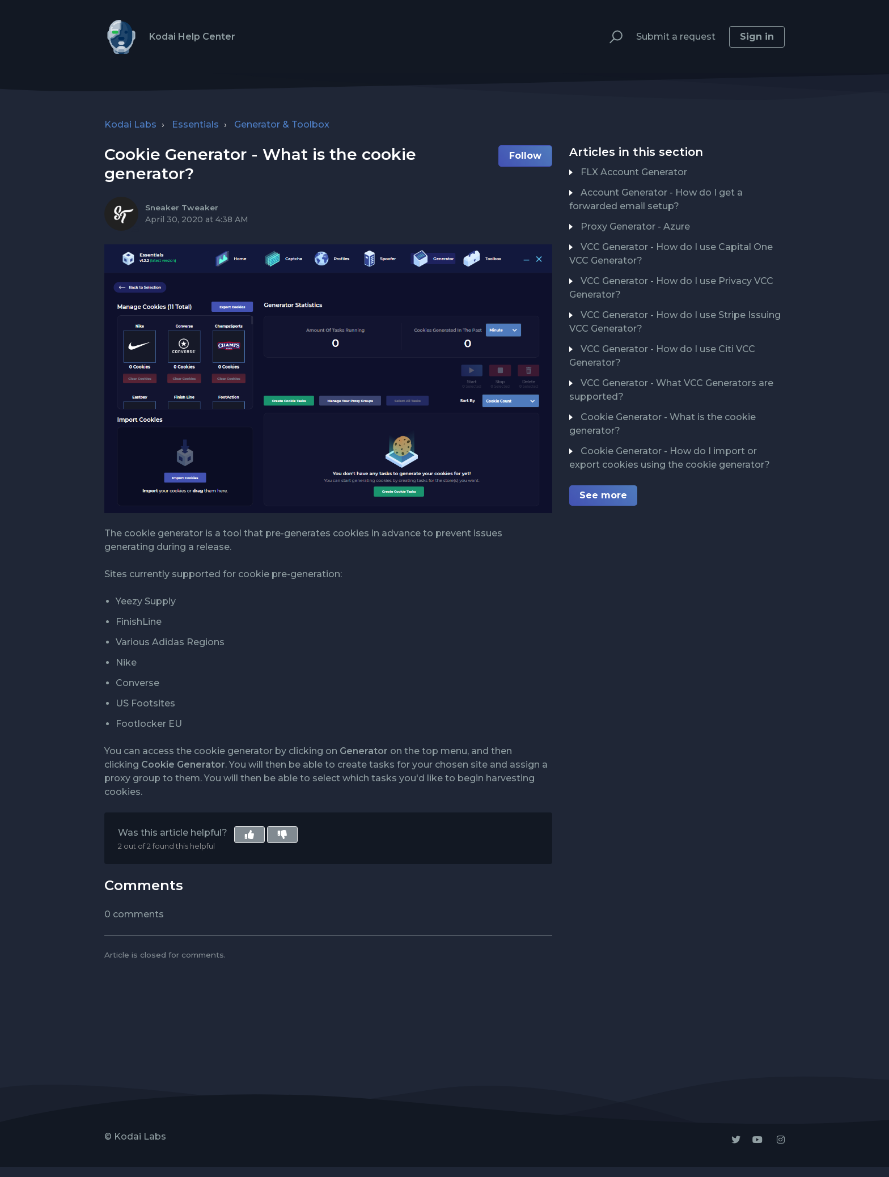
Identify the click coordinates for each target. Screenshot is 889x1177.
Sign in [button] (757, 36)
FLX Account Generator (634, 172)
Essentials (195, 124)
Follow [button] (525, 155)
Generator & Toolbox (281, 124)
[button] (611, 37)
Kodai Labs (130, 124)
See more (603, 495)
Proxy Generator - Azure (635, 226)
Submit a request (676, 36)
